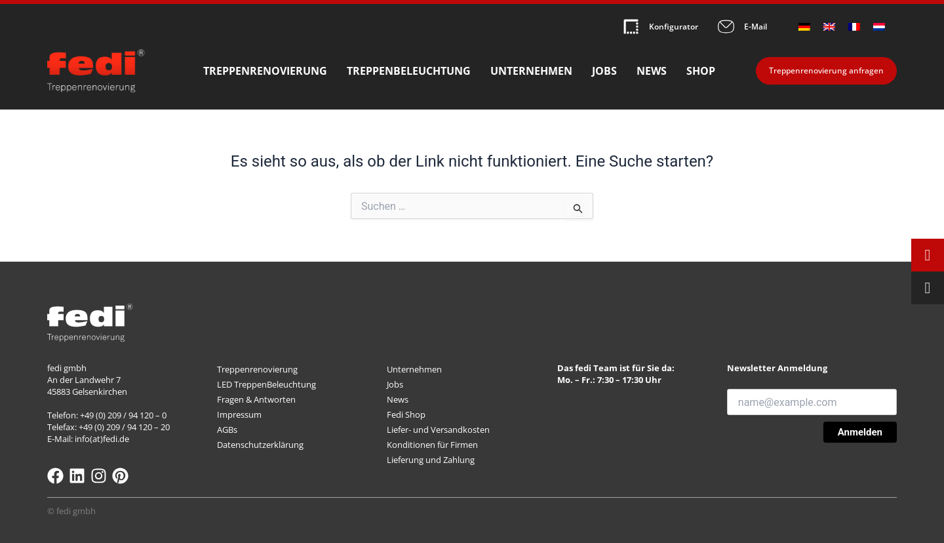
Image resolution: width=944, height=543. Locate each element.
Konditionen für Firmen (432, 445)
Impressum (239, 414)
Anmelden (860, 432)
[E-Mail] (726, 26)
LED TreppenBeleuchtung (266, 384)
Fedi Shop (406, 414)
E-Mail (755, 26)
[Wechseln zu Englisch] (829, 26)
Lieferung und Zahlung (431, 460)
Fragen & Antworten (256, 399)
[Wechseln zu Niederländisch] (879, 26)
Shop (700, 71)
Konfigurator (673, 26)
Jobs (604, 71)
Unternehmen (531, 71)
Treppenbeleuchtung (409, 71)
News (652, 71)
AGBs (227, 429)
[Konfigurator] (631, 26)
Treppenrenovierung (265, 71)
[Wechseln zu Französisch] (854, 26)
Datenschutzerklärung (260, 445)
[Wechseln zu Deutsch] (804, 26)
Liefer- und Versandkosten (438, 429)
